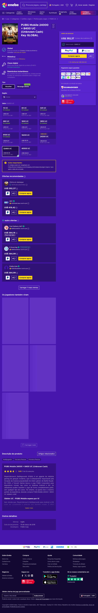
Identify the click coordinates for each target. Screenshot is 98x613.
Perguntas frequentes (54, 559)
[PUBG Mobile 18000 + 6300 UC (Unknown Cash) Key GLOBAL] (47, 138)
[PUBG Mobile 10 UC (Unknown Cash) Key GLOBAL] (10, 111)
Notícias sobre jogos (79, 559)
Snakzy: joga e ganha (79, 566)
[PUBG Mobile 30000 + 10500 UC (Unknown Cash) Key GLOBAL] (29, 151)
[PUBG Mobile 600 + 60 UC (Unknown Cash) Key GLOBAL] (10, 125)
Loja (7, 19)
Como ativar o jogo (53, 561)
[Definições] (56, 5)
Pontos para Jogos (40, 19)
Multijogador (7, 459)
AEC (11, 201)
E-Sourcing (13, 247)
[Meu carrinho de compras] (71, 5)
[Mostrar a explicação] (28, 203)
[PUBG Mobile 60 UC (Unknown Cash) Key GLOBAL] (29, 111)
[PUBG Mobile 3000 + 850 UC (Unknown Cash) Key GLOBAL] (47, 125)
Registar (92, 5)
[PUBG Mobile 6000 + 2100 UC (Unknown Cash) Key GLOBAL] (10, 138)
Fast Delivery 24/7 (15, 226)
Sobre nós (5, 559)
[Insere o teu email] (17, 596)
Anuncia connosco (7, 578)
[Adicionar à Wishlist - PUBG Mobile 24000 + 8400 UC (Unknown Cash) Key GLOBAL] (53, 26)
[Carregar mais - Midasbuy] (4, 58)
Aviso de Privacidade (42, 599)
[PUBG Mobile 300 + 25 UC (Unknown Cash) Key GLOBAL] (47, 111)
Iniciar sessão (81, 5)
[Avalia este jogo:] (11, 471)
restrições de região (19, 52)
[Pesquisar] (34, 5)
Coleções (25, 561)
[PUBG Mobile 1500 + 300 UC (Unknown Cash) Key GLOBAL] (29, 125)
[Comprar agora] (69, 51)
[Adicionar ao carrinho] (91, 56)
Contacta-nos (6, 561)
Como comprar (27, 559)
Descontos (26, 566)
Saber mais (29, 508)
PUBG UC (53, 19)
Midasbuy (22, 59)
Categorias (15, 19)
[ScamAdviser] (69, 87)
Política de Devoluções (55, 566)
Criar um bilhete (52, 564)
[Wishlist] (67, 5)
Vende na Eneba (7, 575)
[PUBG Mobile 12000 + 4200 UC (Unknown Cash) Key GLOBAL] (29, 138)
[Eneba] (10, 5)
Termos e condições (82, 605)
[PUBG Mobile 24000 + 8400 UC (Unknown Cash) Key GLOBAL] (10, 151)
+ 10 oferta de (77, 62)
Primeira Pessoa (34, 459)
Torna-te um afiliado (79, 564)
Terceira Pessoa (20, 459)
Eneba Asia (13, 266)
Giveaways (76, 561)
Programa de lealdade (29, 564)
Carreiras (5, 564)
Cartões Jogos (26, 19)
